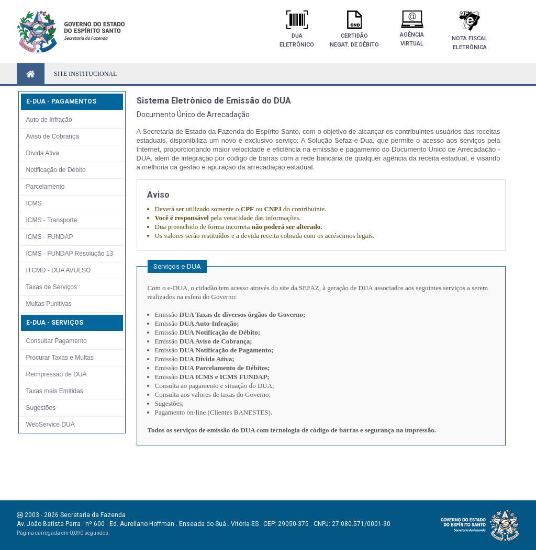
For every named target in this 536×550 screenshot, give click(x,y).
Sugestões (41, 407)
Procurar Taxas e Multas (60, 357)
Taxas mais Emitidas (54, 391)
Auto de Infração (49, 119)
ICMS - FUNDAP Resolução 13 (70, 253)
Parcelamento (45, 186)
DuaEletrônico (297, 29)
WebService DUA (50, 424)
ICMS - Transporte (51, 220)
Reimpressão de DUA (56, 374)
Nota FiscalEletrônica (469, 30)
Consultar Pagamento (56, 341)
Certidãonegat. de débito (354, 29)
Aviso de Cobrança (52, 136)
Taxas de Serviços (51, 287)
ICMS (34, 203)
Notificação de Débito (56, 170)
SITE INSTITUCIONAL (85, 73)
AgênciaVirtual (412, 28)
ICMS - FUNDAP (49, 236)
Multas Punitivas (49, 303)
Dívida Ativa (42, 153)
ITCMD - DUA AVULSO (58, 270)
